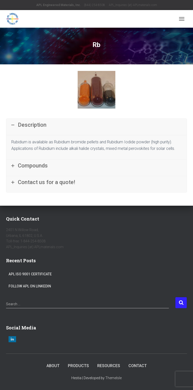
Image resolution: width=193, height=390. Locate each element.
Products (78, 365)
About (53, 365)
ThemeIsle (113, 378)
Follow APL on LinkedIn (30, 286)
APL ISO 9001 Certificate (30, 274)
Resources (108, 365)
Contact (137, 365)
